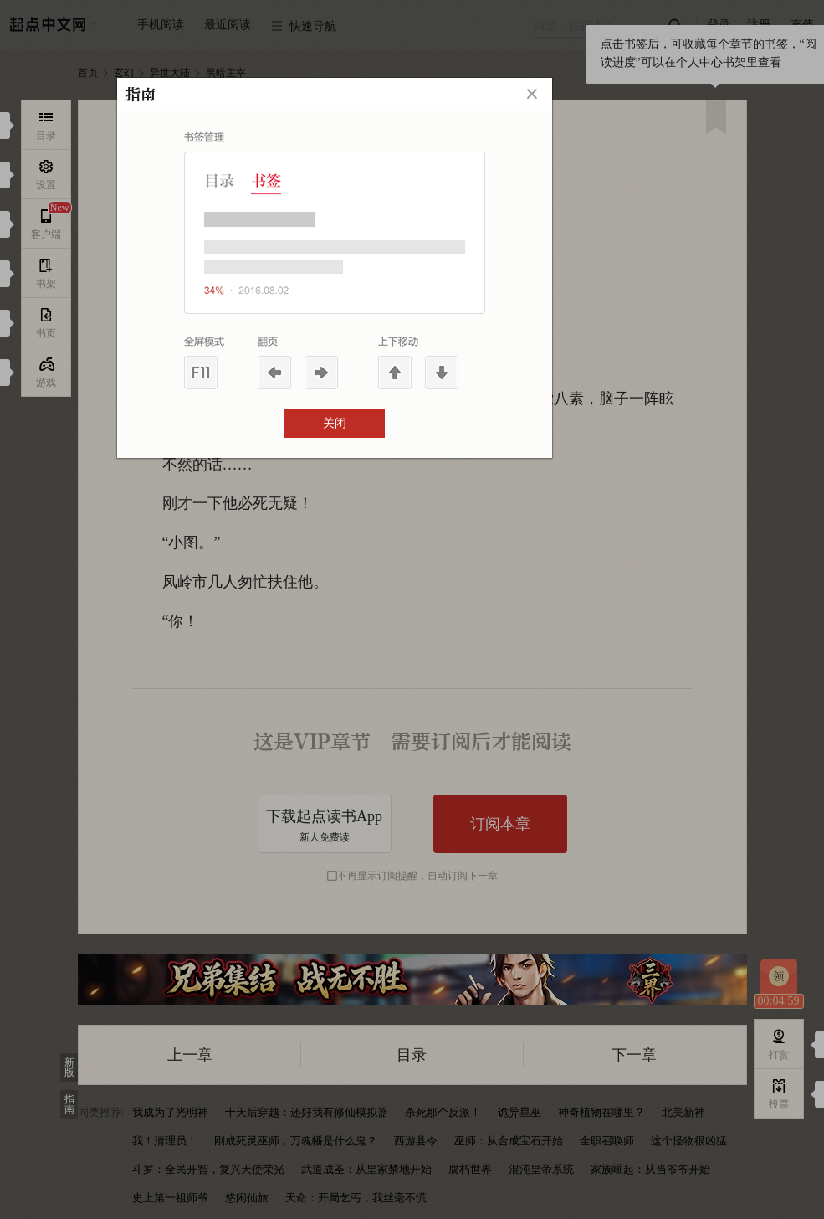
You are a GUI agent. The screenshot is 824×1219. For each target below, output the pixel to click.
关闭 (334, 423)
